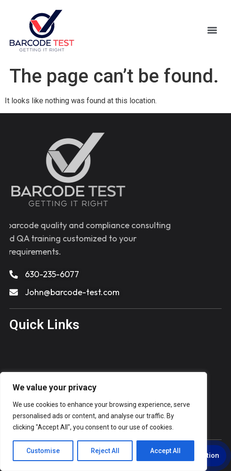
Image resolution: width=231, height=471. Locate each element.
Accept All (165, 450)
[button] (212, 29)
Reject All (105, 450)
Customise (43, 450)
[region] (103, 421)
